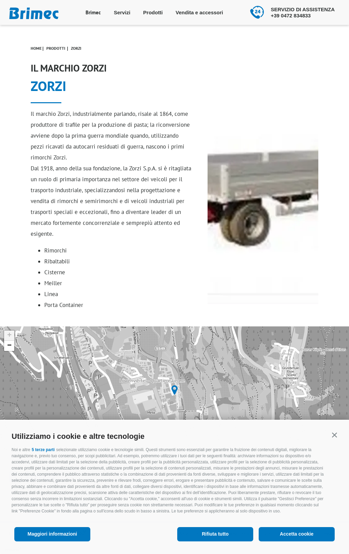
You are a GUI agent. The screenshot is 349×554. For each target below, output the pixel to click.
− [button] (9, 346)
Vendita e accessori (199, 12)
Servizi (122, 12)
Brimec (93, 12)
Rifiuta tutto (215, 534)
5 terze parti (43, 449)
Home (36, 48)
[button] (334, 435)
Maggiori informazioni (52, 534)
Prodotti (153, 12)
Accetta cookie (297, 534)
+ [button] (9, 335)
